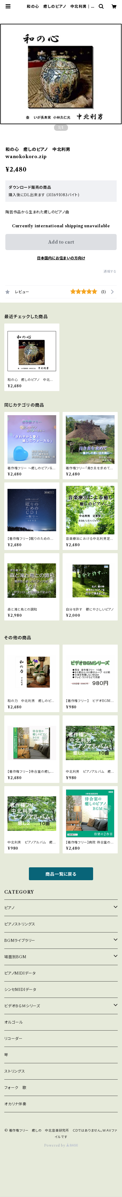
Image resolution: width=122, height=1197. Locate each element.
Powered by (61, 1145)
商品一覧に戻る (61, 874)
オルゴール (13, 1022)
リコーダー (13, 1038)
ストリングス (14, 1071)
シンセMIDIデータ (20, 989)
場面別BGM (15, 956)
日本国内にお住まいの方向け (61, 258)
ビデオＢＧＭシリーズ (22, 1005)
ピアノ (9, 907)
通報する (110, 271)
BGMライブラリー (19, 940)
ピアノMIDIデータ (20, 973)
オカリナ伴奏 (15, 1104)
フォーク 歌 (15, 1087)
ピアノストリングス (19, 924)
